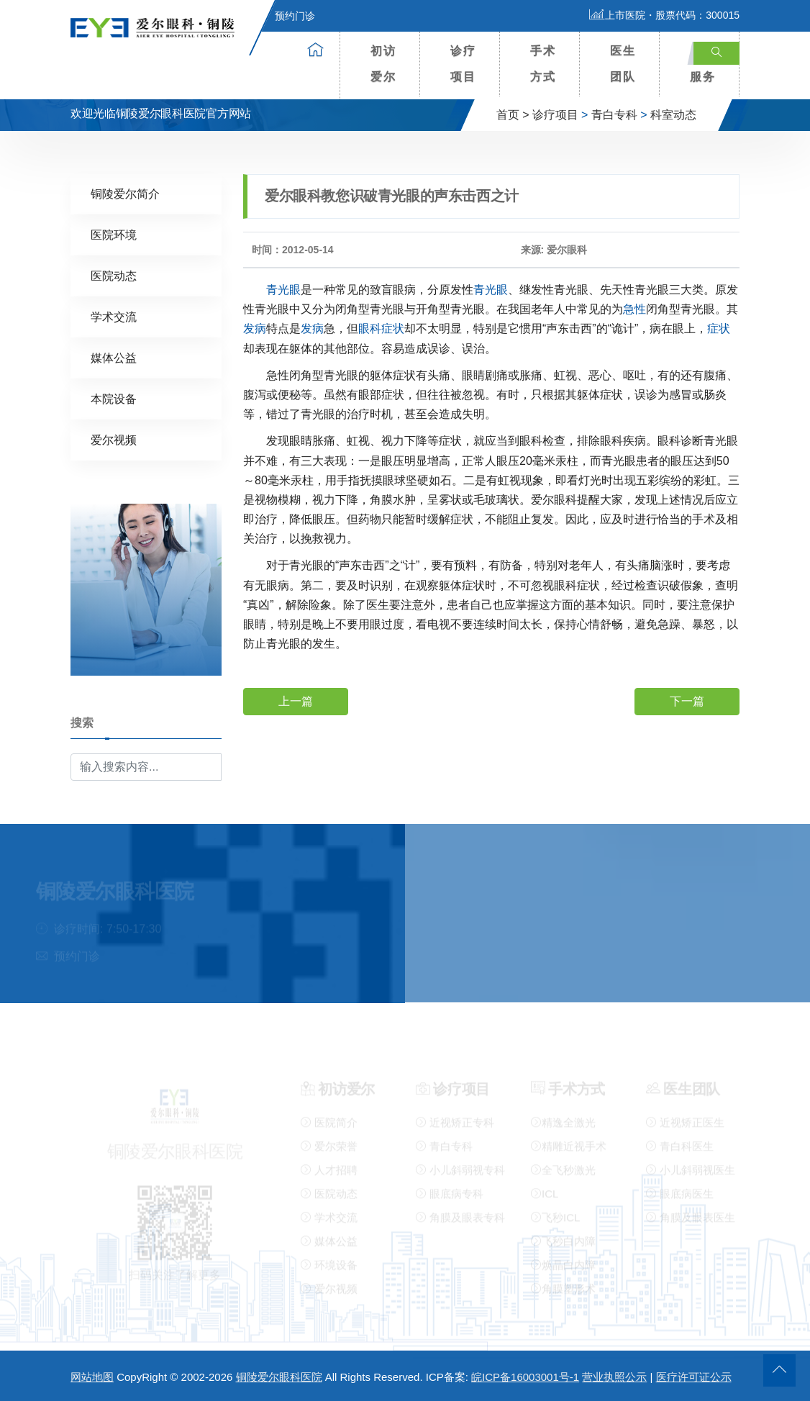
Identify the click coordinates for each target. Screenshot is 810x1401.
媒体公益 (114, 357)
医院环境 (114, 234)
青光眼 (283, 289)
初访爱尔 (383, 64)
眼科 (369, 328)
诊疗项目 (463, 64)
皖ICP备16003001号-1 (525, 1377)
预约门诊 (286, 16)
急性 (634, 308)
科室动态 (673, 115)
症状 (392, 328)
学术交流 (114, 316)
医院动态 (114, 275)
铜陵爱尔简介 (125, 193)
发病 (254, 328)
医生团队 (623, 64)
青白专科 (614, 115)
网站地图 (92, 1377)
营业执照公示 (614, 1377)
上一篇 (295, 700)
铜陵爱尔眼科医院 (279, 1377)
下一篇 (687, 700)
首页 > (512, 115)
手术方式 (543, 64)
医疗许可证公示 (694, 1377)
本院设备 (114, 398)
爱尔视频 (114, 439)
